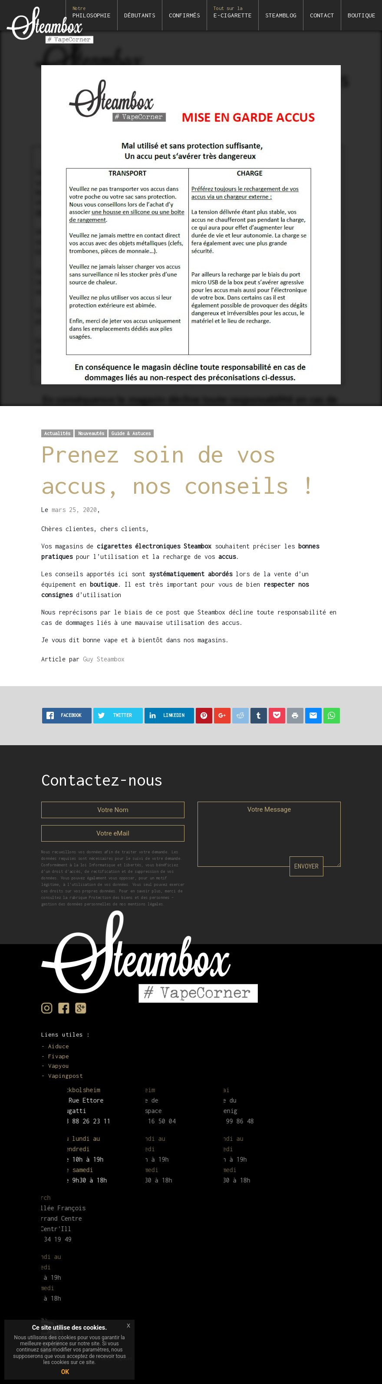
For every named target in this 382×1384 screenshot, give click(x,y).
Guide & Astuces (131, 433)
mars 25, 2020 (74, 509)
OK (65, 1371)
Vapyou (58, 1065)
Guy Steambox (104, 659)
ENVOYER (306, 866)
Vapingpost (65, 1075)
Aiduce (58, 1046)
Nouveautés (91, 433)
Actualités (57, 433)
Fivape (58, 1056)
